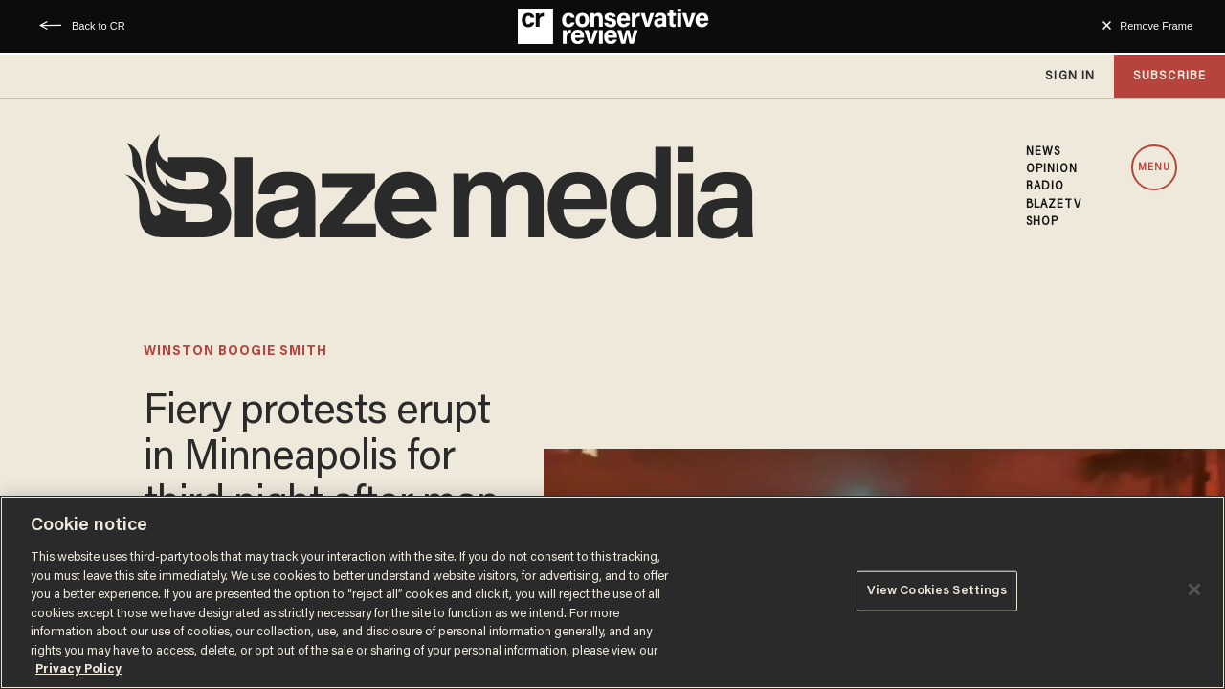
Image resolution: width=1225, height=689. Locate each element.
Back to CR (98, 26)
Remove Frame (1156, 26)
